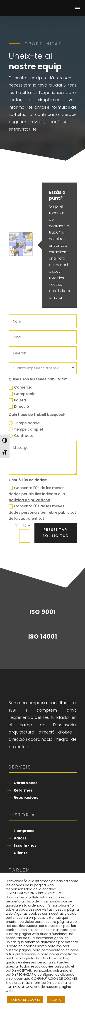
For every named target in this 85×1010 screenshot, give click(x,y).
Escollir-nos (25, 845)
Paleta (17, 400)
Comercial (21, 387)
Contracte (21, 435)
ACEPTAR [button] (56, 1000)
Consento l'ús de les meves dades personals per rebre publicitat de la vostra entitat (42, 512)
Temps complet (26, 429)
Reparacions (26, 797)
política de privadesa (29, 500)
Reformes (23, 790)
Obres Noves (25, 782)
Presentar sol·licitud (55, 532)
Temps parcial (25, 423)
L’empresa (24, 830)
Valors (20, 838)
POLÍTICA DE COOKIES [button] (25, 1000)
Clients (20, 852)
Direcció (19, 406)
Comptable (22, 393)
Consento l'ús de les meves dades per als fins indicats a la (37, 494)
